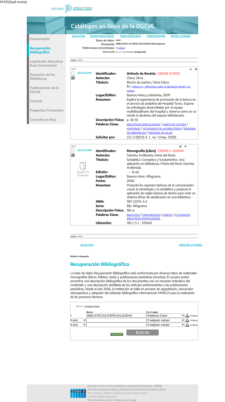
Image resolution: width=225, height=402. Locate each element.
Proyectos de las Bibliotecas (42, 76)
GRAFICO (167, 214)
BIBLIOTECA (133, 214)
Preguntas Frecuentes (47, 110)
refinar (122, 48)
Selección (78, 36)
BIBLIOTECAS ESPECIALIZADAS (143, 124)
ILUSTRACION (182, 214)
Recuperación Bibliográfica (40, 50)
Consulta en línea (43, 119)
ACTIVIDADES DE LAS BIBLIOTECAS (162, 128)
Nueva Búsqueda (130, 36)
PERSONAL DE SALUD (160, 132)
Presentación (40, 39)
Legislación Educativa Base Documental (46, 63)
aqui (134, 400)
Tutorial (36, 101)
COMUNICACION (151, 214)
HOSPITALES (133, 128)
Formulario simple (92, 306)
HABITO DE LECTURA (174, 124)
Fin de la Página (181, 36)
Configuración (155, 36)
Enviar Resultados (102, 36)
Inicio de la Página (190, 245)
